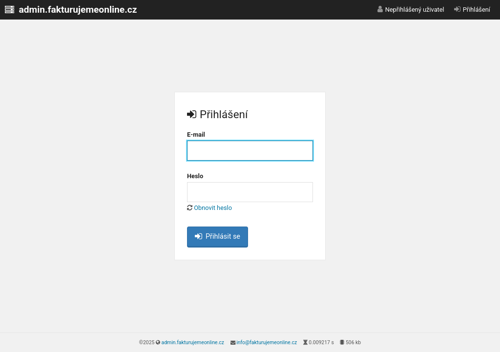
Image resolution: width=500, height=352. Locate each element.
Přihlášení (476, 9)
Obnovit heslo (213, 207)
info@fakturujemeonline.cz (266, 342)
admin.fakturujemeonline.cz (193, 342)
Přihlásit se (217, 236)
